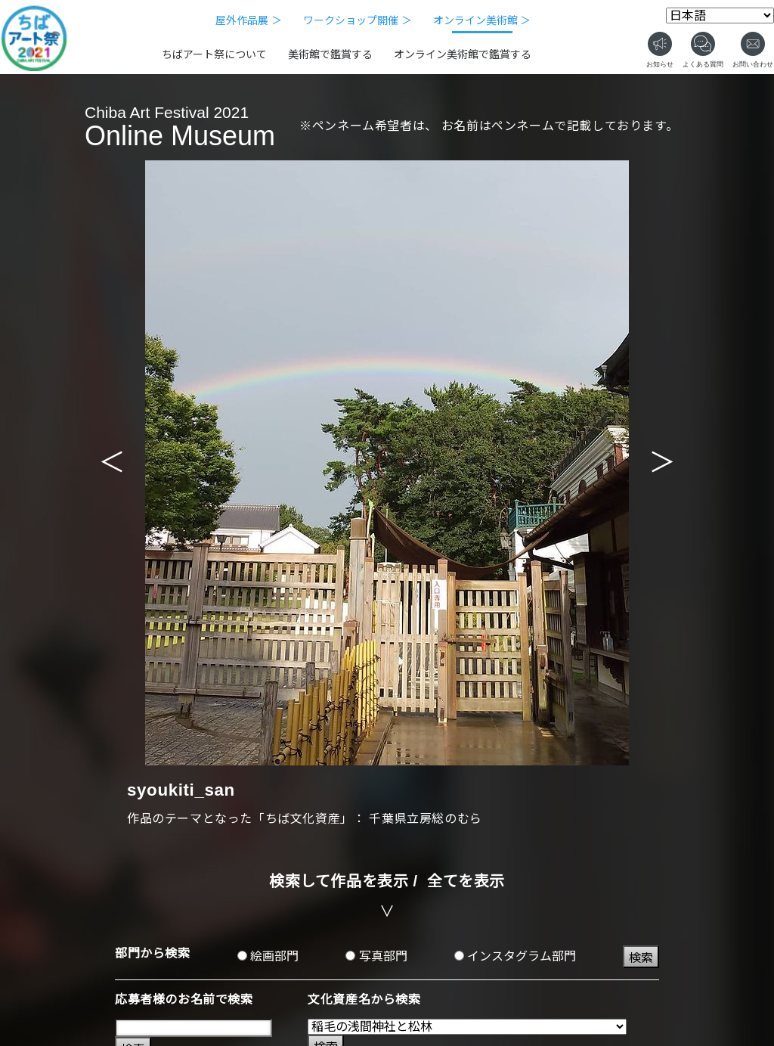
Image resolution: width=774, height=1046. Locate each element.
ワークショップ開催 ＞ (357, 20)
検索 (641, 957)
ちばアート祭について (214, 54)
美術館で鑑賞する (330, 54)
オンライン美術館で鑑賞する (462, 54)
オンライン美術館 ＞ (482, 20)
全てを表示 (466, 881)
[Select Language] (720, 15)
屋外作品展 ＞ (248, 20)
